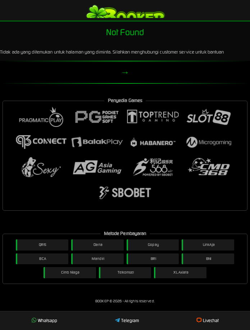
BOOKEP (102, 301)
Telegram (127, 320)
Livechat (207, 320)
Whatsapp (44, 320)
